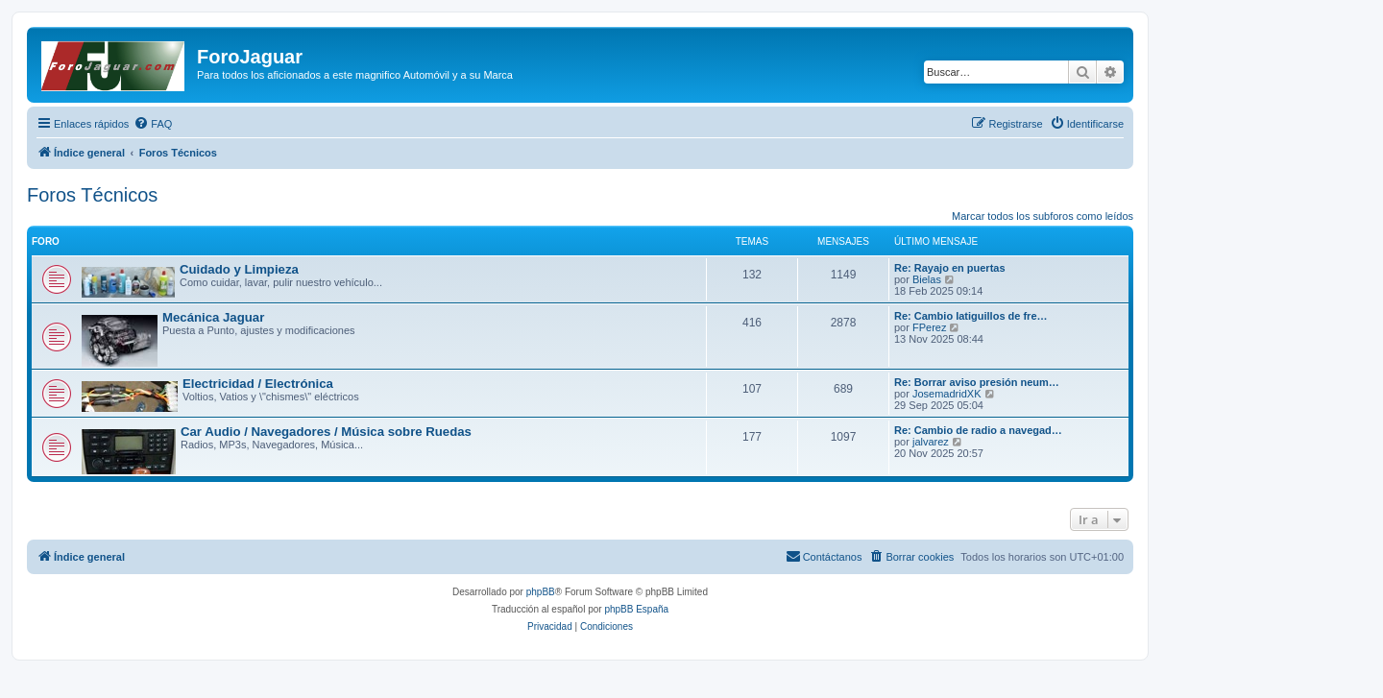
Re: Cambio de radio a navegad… (978, 430)
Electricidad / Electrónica (257, 383)
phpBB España (636, 609)
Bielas (926, 279)
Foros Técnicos (92, 194)
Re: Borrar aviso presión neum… (976, 382)
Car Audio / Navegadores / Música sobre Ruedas (326, 431)
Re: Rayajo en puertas (950, 268)
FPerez (929, 327)
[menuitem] (152, 123)
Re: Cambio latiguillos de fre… (971, 316)
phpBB (540, 592)
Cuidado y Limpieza (239, 269)
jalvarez (930, 441)
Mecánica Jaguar (213, 317)
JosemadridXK (947, 393)
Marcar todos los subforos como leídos (1042, 216)
